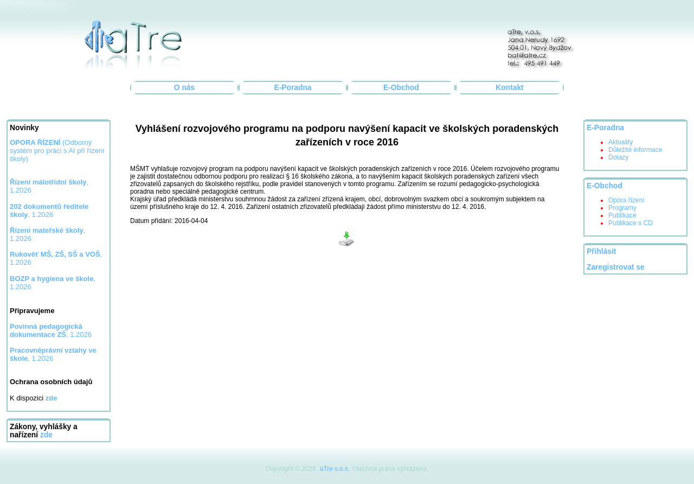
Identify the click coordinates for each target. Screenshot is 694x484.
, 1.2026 (51, 330)
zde (46, 435)
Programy (622, 208)
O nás (184, 88)
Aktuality (620, 142)
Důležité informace (635, 150)
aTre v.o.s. (335, 469)
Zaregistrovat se (616, 267)
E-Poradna (293, 88)
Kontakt (509, 88)
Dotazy (618, 157)
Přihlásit (601, 251)
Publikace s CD (630, 223)
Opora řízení (626, 200)
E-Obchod (401, 88)
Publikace (622, 215)
